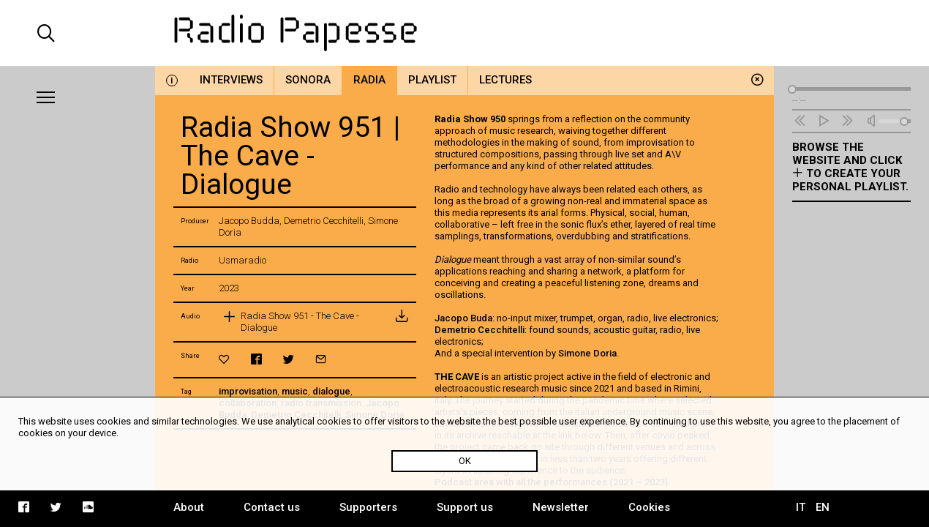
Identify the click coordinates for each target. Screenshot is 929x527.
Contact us (272, 507)
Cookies (649, 507)
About (188, 507)
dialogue (331, 391)
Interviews (231, 79)
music (295, 391)
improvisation (248, 391)
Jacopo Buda (463, 318)
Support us (465, 507)
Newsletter (561, 507)
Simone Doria (587, 353)
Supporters (368, 507)
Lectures (505, 79)
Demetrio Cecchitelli (479, 329)
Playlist (432, 79)
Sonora (308, 79)
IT (800, 507)
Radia (369, 79)
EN (823, 507)
